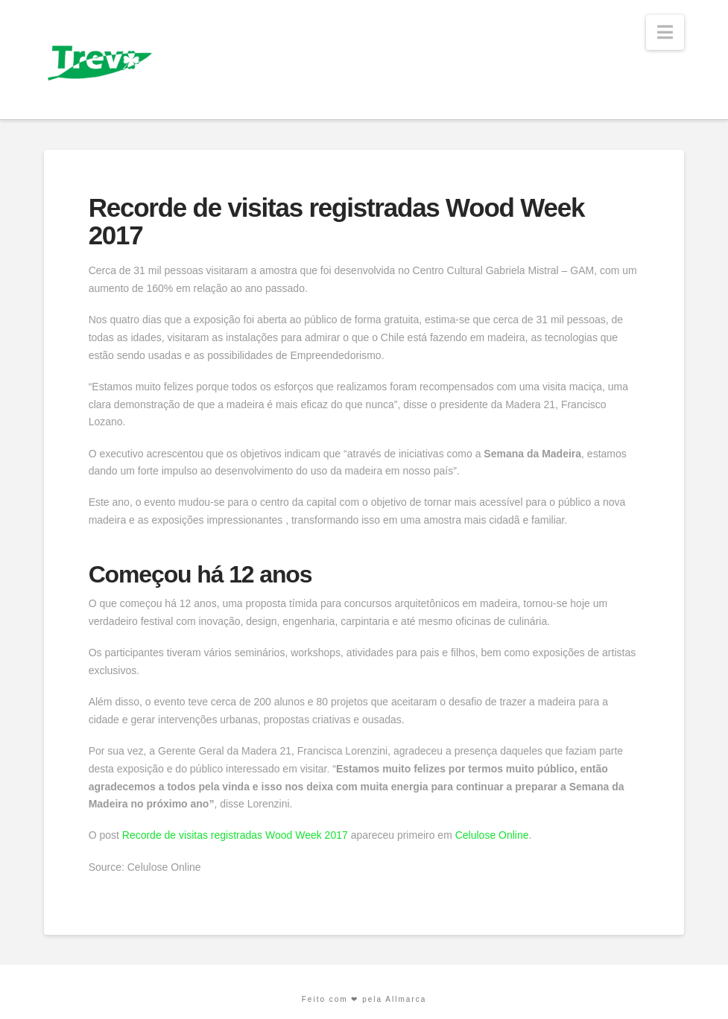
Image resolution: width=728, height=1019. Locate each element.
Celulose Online (492, 835)
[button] (665, 32)
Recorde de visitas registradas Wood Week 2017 (235, 835)
